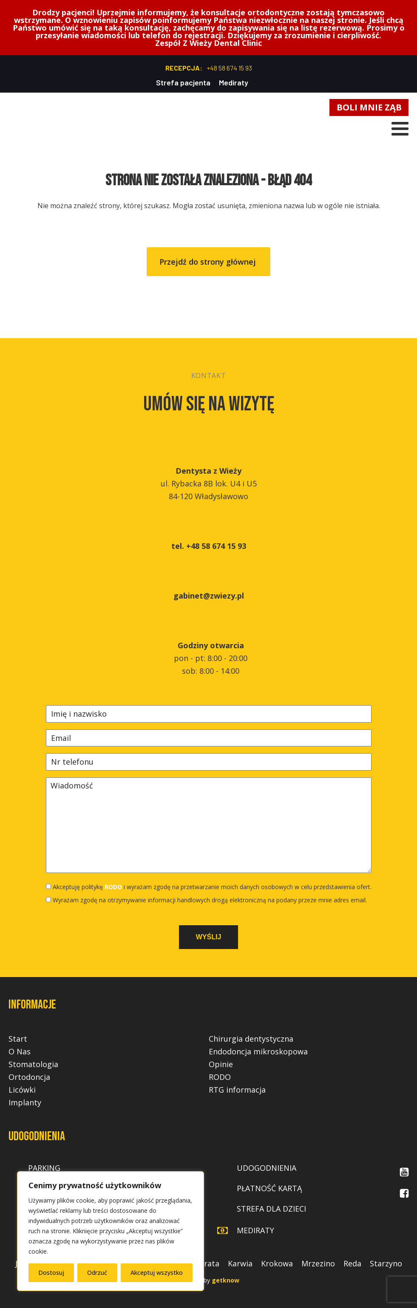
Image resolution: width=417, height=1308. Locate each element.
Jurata (208, 1263)
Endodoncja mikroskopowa (258, 1051)
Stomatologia (33, 1064)
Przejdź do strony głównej (208, 262)
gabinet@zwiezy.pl (208, 595)
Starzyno (386, 1263)
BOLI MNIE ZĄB (369, 107)
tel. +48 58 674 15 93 (208, 546)
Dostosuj (51, 1272)
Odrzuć (97, 1272)
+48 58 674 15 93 (229, 68)
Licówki (22, 1090)
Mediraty (233, 82)
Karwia (240, 1263)
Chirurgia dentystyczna (251, 1039)
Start (18, 1039)
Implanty (25, 1102)
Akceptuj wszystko (156, 1272)
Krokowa (277, 1263)
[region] (110, 1231)
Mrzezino (318, 1263)
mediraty (255, 1230)
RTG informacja (237, 1090)
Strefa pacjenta (183, 82)
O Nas (20, 1051)
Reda (352, 1263)
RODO (113, 887)
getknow (225, 1280)
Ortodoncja (29, 1077)
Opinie (221, 1064)
